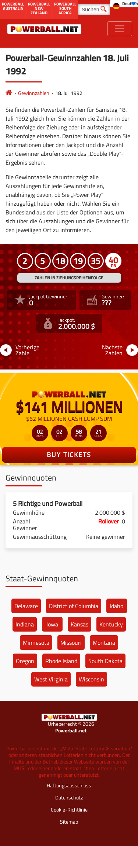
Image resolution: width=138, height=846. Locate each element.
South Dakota (105, 660)
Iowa (52, 624)
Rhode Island (61, 660)
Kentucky (111, 624)
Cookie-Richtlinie (69, 809)
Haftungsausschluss (69, 785)
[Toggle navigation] (119, 28)
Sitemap (69, 821)
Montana (104, 642)
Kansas (79, 624)
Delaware (26, 606)
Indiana (24, 624)
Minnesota (36, 642)
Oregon (25, 660)
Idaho (116, 606)
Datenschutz (69, 797)
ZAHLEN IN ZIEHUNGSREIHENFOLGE (69, 277)
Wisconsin (91, 679)
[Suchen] (94, 9)
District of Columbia (73, 606)
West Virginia (51, 679)
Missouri (71, 642)
